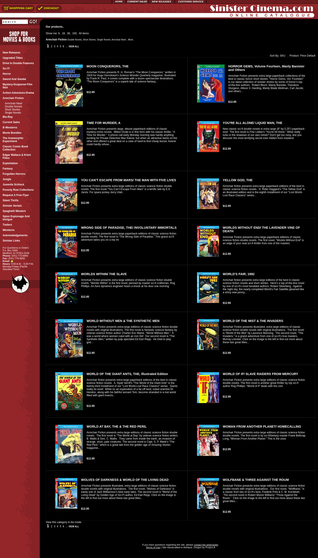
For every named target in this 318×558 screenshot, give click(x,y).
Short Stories (12, 109)
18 (63, 33)
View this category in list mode (63, 522)
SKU (283, 55)
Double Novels (13, 106)
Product (293, 55)
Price (303, 55)
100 (74, 33)
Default (311, 55)
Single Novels (13, 112)
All (80, 33)
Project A (210, 547)
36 (68, 33)
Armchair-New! (13, 103)
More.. (131, 39)
